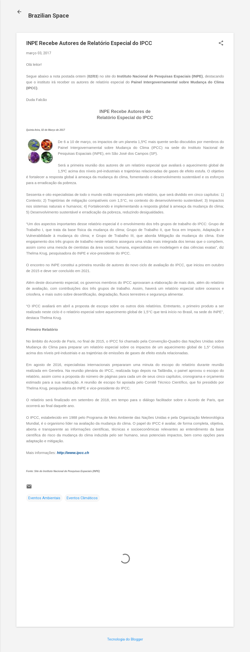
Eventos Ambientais (44, 498)
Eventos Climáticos (82, 498)
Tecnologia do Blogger (125, 639)
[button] (221, 43)
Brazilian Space (48, 15)
